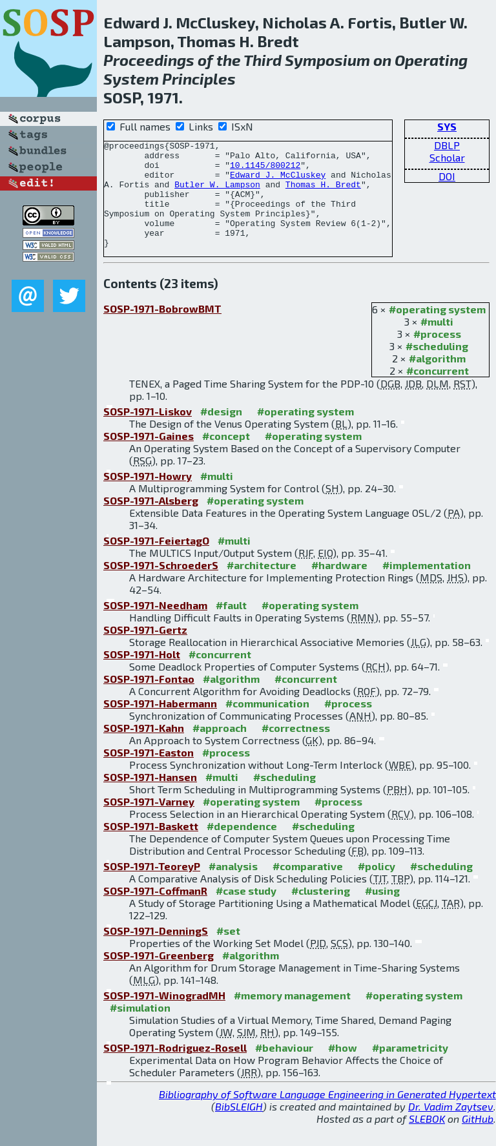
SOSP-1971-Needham (155, 626)
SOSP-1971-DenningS (155, 952)
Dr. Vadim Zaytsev (450, 1127)
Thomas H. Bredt (323, 194)
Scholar (447, 157)
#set (228, 952)
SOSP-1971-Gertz (145, 651)
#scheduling (437, 367)
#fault (231, 626)
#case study (246, 912)
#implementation (426, 586)
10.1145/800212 (265, 170)
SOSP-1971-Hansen (150, 798)
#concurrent (437, 392)
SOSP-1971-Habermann (160, 724)
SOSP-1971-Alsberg (150, 522)
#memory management (292, 1016)
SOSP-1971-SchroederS (160, 586)
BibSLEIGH (239, 1127)
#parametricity (410, 1069)
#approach (219, 749)
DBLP (447, 145)
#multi (436, 343)
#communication (267, 724)
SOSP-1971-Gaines (148, 457)
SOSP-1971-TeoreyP (151, 887)
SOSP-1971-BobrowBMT (162, 330)
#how (342, 1069)
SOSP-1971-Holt (141, 675)
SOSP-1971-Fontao (148, 700)
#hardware (339, 586)
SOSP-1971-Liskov (147, 432)
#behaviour (284, 1069)
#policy (376, 887)
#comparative (308, 887)
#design (221, 432)
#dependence (242, 847)
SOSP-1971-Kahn (143, 749)
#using (382, 912)
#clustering (320, 912)
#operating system (437, 330)
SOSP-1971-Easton (148, 773)
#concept (226, 457)
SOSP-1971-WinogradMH (164, 1016)
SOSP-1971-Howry (147, 497)
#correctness (296, 749)
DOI (447, 176)
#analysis (233, 887)
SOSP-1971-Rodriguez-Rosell (175, 1069)
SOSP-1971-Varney (148, 823)
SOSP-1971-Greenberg (158, 976)
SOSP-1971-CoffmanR (155, 912)
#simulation (140, 1029)
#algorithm (437, 379)
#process (437, 355)
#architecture (261, 586)
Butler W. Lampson (217, 194)
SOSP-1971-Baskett (150, 847)
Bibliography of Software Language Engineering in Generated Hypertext (327, 1115)
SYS (447, 126)
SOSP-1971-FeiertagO (156, 562)
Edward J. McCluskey (278, 182)
